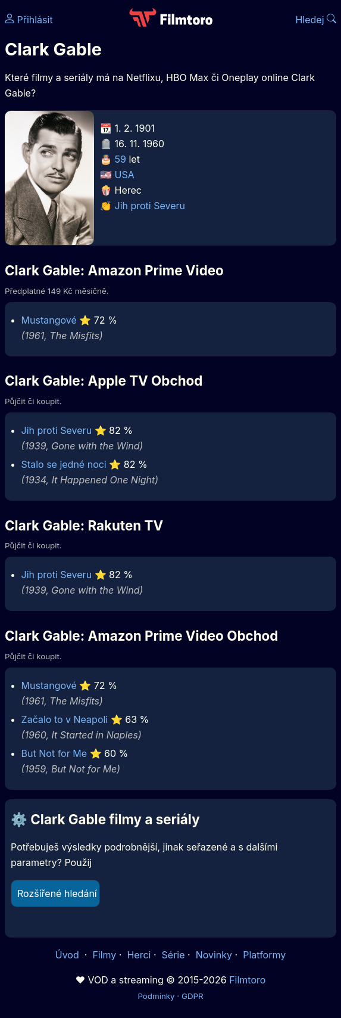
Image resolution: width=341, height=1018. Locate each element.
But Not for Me (54, 753)
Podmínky (155, 996)
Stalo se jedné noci (64, 464)
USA (124, 175)
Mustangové (49, 320)
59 (120, 159)
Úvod (68, 955)
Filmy (104, 955)
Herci (139, 955)
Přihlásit (29, 20)
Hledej (315, 20)
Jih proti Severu (150, 206)
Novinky (214, 955)
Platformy (264, 955)
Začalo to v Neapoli (64, 719)
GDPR (193, 996)
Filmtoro (247, 980)
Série (173, 955)
